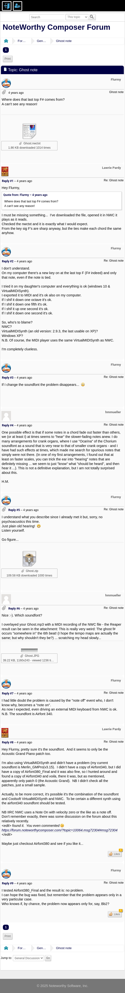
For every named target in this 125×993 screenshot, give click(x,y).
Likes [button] (117, 853)
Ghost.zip (29, 571)
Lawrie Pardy (111, 168)
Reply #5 (14, 510)
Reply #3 (7, 377)
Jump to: (6, 958)
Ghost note (64, 41)
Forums (22, 41)
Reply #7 (7, 693)
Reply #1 (7, 181)
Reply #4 (7, 425)
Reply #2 (7, 261)
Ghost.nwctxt (30, 143)
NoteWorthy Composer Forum (56, 27)
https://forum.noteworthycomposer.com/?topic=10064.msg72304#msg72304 (59, 830)
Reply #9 (7, 883)
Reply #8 (7, 742)
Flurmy (116, 79)
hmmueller (113, 412)
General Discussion (41, 41)
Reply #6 (14, 608)
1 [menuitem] (6, 50)
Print (8, 58)
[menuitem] (7, 59)
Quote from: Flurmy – (25, 195)
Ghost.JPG (29, 656)
